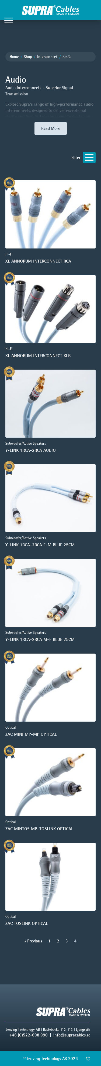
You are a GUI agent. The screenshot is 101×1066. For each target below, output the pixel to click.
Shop (28, 56)
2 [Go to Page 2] (58, 941)
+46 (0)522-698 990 (28, 1035)
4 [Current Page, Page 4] (75, 941)
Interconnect (47, 56)
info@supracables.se (71, 1035)
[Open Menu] (8, 20)
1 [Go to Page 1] (49, 941)
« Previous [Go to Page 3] (33, 941)
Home (14, 56)
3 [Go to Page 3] (66, 941)
